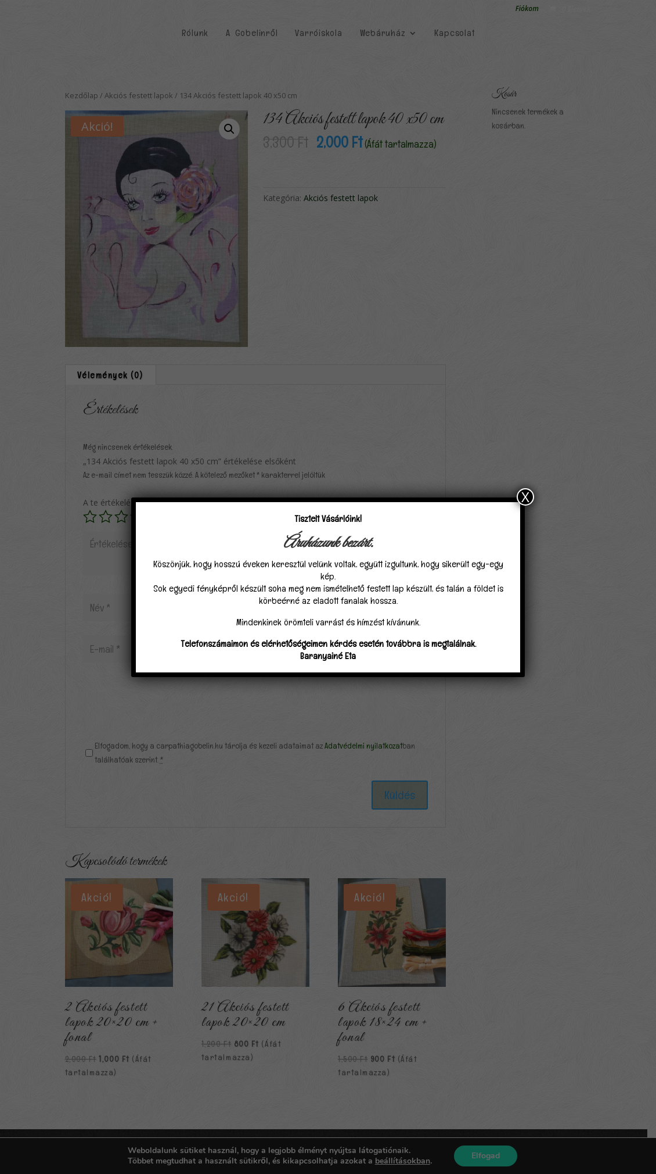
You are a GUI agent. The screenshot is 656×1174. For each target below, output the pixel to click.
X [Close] (525, 497)
